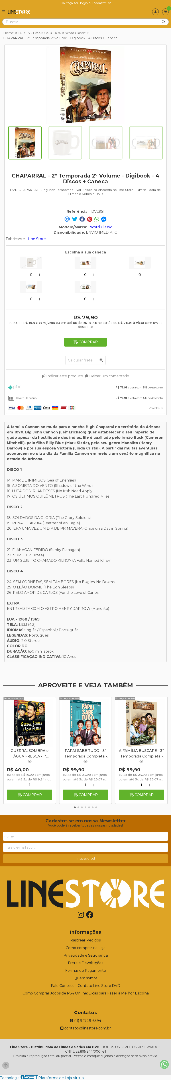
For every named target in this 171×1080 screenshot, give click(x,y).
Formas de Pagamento (85, 970)
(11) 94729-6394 (85, 1021)
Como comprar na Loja (86, 948)
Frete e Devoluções (85, 963)
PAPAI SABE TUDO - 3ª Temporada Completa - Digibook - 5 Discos (85, 754)
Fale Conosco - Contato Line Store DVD (85, 986)
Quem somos (85, 978)
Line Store (37, 239)
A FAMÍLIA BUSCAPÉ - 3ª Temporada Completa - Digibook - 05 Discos (141, 754)
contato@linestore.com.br (85, 1028)
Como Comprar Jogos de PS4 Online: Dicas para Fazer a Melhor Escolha (85, 993)
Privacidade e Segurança (85, 955)
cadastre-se (103, 3)
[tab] (85, 388)
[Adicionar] (39, 275)
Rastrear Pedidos (85, 940)
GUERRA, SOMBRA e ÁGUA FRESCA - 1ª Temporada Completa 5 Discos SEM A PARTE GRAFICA (29, 754)
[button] (75, 807)
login (84, 3)
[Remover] (23, 275)
